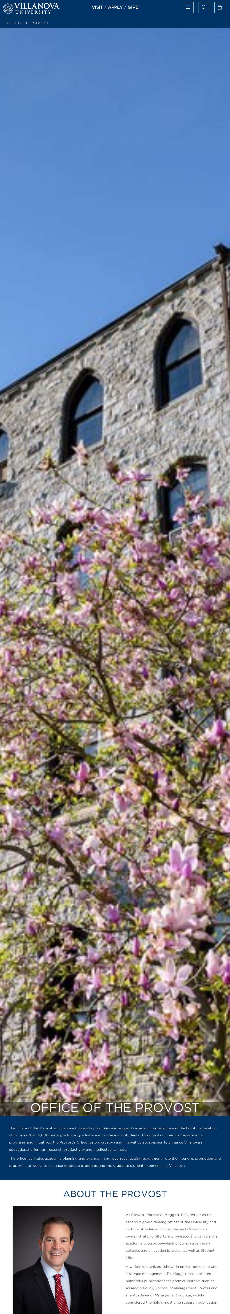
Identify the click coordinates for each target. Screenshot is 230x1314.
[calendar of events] (219, 7)
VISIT (97, 7)
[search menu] (204, 7)
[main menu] (188, 7)
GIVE (133, 7)
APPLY (115, 7)
